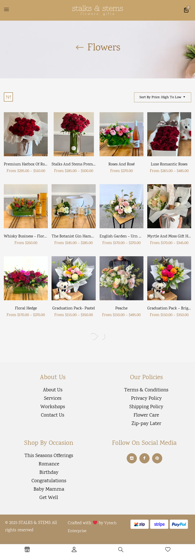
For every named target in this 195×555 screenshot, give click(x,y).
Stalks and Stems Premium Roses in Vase (88, 164)
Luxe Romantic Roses (169, 164)
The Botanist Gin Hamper (74, 236)
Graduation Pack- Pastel (73, 308)
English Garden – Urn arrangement (131, 236)
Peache (121, 308)
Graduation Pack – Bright (169, 308)
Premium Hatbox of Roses (27, 164)
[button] (186, 9)
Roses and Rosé (121, 164)
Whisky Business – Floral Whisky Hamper (40, 236)
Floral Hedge (26, 308)
